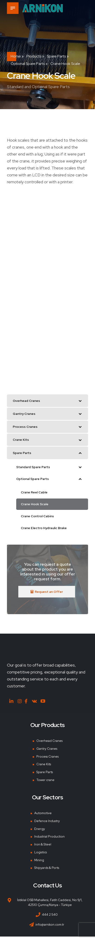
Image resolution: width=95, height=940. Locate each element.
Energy (39, 832)
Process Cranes (48, 760)
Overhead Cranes (49, 744)
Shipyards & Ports (47, 871)
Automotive (43, 816)
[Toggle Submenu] (80, 401)
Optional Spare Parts (28, 63)
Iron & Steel (42, 848)
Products (33, 56)
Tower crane (45, 783)
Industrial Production (49, 840)
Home (16, 56)
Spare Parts (56, 56)
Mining (39, 863)
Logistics (41, 856)
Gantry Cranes (47, 752)
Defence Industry (47, 824)
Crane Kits (43, 767)
